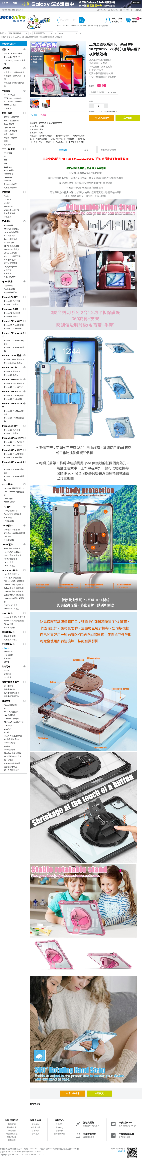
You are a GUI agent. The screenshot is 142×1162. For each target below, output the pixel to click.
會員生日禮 (35, 1127)
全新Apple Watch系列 (13, 53)
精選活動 (6, 68)
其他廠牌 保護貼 (10, 640)
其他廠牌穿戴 (9, 213)
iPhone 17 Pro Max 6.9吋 (13, 335)
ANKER (7, 708)
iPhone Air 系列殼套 (12, 313)
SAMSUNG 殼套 (10, 605)
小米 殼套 (8, 536)
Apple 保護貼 (9, 289)
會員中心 (117, 21)
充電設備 (7, 145)
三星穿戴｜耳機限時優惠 (14, 72)
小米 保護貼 (9, 540)
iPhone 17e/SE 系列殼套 (14, 359)
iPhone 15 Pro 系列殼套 (14, 454)
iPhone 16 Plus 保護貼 (13, 387)
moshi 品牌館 (9, 750)
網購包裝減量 (59, 1134)
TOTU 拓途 (8, 760)
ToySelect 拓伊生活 (12, 763)
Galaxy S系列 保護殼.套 (14, 588)
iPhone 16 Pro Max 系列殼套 (14, 413)
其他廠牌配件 (8, 632)
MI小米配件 (7, 525)
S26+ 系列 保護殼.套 (12, 578)
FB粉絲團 (136, 10)
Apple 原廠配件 (10, 292)
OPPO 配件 (7, 544)
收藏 (43, 115)
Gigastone (8, 177)
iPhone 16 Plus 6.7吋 (12, 379)
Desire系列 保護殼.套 (12, 514)
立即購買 (128, 117)
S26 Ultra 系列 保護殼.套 (14, 581)
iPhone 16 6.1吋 (9, 367)
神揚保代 (19, 10)
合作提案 (35, 1134)
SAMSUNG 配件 (9, 570)
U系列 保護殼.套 (10, 511)
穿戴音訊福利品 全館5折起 (14, 84)
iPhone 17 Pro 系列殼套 (14, 325)
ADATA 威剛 (9, 170)
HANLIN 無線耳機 (11, 232)
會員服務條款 (11, 1134)
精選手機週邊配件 (10, 682)
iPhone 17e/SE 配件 (11, 355)
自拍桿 (6, 670)
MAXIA (7, 746)
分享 (34, 115)
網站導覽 (12, 1140)
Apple (61, 33)
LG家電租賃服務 (101, 25)
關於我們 (12, 1130)
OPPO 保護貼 (9, 566)
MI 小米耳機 (9, 242)
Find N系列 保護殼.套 (13, 555)
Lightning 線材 (10, 127)
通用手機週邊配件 (11, 696)
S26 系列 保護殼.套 (12, 574)
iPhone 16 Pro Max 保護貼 (14, 419)
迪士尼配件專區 (10, 767)
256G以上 (8, 167)
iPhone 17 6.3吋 (9, 297)
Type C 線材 (9, 124)
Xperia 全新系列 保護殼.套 (15, 617)
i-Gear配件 (8, 725)
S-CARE (101, 10)
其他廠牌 (7, 273)
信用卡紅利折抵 (97, 92)
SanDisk (7, 181)
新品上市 (6, 49)
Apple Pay (112, 92)
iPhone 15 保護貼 (11, 433)
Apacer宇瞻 (8, 174)
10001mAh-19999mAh (13, 102)
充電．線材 (7, 113)
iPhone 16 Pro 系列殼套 (14, 395)
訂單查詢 (35, 1130)
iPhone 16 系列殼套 (12, 371)
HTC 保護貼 (9, 521)
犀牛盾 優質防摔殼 (11, 770)
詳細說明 (121, 1151)
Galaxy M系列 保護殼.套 (14, 595)
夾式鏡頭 (7, 674)
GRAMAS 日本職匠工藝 (14, 722)
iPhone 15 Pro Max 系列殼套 (14, 471)
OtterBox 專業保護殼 (12, 753)
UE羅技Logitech (10, 267)
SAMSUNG (8, 206)
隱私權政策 (11, 1137)
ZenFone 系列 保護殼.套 (14, 488)
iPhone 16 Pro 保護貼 (13, 399)
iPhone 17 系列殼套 (12, 301)
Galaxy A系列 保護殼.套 (13, 591)
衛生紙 (90, 25)
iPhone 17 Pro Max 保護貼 (14, 349)
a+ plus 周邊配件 (11, 712)
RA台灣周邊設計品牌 (12, 756)
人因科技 (7, 270)
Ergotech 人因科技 (11, 210)
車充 (6, 141)
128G (6, 163)
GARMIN (7, 200)
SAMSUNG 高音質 (11, 249)
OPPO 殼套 (8, 562)
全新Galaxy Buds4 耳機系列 (14, 62)
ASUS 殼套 (8, 499)
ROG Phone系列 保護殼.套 (14, 493)
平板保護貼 (8, 655)
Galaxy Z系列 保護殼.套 (13, 585)
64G (5, 160)
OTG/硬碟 (8, 153)
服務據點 (11, 10)
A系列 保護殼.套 (10, 559)
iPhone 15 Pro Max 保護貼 (14, 478)
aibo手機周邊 (9, 715)
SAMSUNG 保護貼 (11, 609)
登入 (114, 18)
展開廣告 (136, 2)
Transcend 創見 (10, 184)
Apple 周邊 (7, 281)
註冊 (120, 18)
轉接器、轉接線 (10, 138)
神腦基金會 (11, 1127)
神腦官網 (12, 1124)
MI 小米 (7, 203)
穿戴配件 (7, 217)
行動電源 (6, 91)
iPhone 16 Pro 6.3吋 (12, 391)
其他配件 (7, 658)
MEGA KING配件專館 (13, 736)
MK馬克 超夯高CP (11, 739)
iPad (68, 25)
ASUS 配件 (7, 484)
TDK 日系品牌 (10, 260)
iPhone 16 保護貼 (11, 375)
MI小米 (7, 732)
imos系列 (7, 729)
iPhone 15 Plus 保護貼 (13, 445)
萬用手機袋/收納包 (11, 693)
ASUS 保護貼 (9, 502)
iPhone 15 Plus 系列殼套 (14, 442)
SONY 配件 (7, 613)
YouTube (124, 10)
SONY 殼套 (8, 624)
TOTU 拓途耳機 (10, 263)
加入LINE (113, 10)
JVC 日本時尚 (9, 236)
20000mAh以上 (10, 105)
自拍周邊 (6, 666)
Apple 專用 (8, 225)
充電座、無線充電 (11, 117)
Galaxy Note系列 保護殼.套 (14, 600)
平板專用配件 (39, 33)
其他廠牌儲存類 (10, 187)
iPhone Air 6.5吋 (10, 309)
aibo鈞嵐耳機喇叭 (11, 229)
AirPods (83, 25)
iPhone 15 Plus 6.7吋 (12, 438)
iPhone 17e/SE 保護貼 (13, 363)
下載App (3, 10)
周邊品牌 (6, 701)
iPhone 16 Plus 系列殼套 (14, 383)
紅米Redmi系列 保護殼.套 (14, 533)
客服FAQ (59, 1127)
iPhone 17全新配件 (12, 57)
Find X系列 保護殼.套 (12, 552)
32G (5, 157)
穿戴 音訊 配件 (15, 33)
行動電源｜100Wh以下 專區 (14, 77)
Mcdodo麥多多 (10, 743)
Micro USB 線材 (10, 131)
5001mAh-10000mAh (12, 98)
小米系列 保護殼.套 (12, 530)
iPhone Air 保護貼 (11, 316)
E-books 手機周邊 (11, 719)
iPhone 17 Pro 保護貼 (13, 328)
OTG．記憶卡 (8, 149)
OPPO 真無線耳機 (11, 246)
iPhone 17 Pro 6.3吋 (12, 321)
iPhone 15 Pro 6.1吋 (12, 450)
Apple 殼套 (8, 285)
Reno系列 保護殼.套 (12, 548)
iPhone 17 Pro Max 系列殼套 (14, 342)
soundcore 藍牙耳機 (12, 256)
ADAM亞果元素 (10, 705)
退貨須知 (59, 1124)
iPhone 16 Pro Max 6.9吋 (13, 405)
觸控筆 (6, 662)
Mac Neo (75, 25)
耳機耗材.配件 (10, 277)
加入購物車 (102, 117)
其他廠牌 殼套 (10, 636)
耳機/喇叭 (6, 221)
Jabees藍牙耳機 (10, 239)
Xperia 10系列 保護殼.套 (14, 621)
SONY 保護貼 (9, 627)
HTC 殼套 (8, 517)
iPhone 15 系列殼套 (12, 430)
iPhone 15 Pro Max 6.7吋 (13, 464)
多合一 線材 (9, 134)
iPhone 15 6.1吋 (9, 426)
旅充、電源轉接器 (11, 120)
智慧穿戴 (6, 192)
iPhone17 (61, 25)
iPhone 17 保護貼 (11, 304)
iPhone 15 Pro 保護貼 (13, 457)
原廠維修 (59, 1130)
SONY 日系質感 (10, 253)
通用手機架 (8, 686)
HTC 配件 (6, 506)
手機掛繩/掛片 (10, 689)
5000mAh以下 (10, 95)
